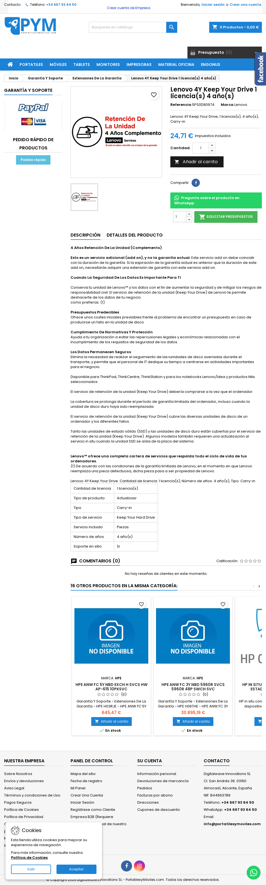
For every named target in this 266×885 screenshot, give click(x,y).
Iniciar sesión (213, 4)
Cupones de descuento (158, 809)
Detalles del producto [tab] (135, 235)
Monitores (108, 64)
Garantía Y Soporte (28, 90)
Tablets (81, 64)
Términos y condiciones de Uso (32, 795)
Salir (31, 869)
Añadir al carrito (196, 162)
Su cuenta (149, 761)
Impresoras (139, 64)
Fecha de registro (86, 781)
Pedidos (144, 788)
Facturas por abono (155, 795)
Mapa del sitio (83, 773)
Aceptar (76, 869)
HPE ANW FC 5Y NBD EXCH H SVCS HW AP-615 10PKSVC (111, 687)
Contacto (12, 4)
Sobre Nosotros (18, 773)
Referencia (180, 104)
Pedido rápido (33, 159)
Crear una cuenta (245, 4)
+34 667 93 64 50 (61, 4)
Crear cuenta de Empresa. (128, 8)
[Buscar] (133, 27)
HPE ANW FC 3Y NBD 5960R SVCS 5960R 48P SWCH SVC (193, 687)
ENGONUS (210, 64)
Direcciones (148, 802)
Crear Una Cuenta (87, 795)
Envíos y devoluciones (24, 781)
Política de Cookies (21, 809)
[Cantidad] (200, 148)
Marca (227, 104)
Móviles (58, 64)
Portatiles (31, 64)
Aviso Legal (14, 788)
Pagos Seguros (18, 802)
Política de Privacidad (23, 816)
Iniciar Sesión (82, 802)
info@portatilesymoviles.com (232, 824)
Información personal (156, 773)
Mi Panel (78, 788)
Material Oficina (176, 64)
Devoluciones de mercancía (163, 781)
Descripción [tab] (85, 235)
